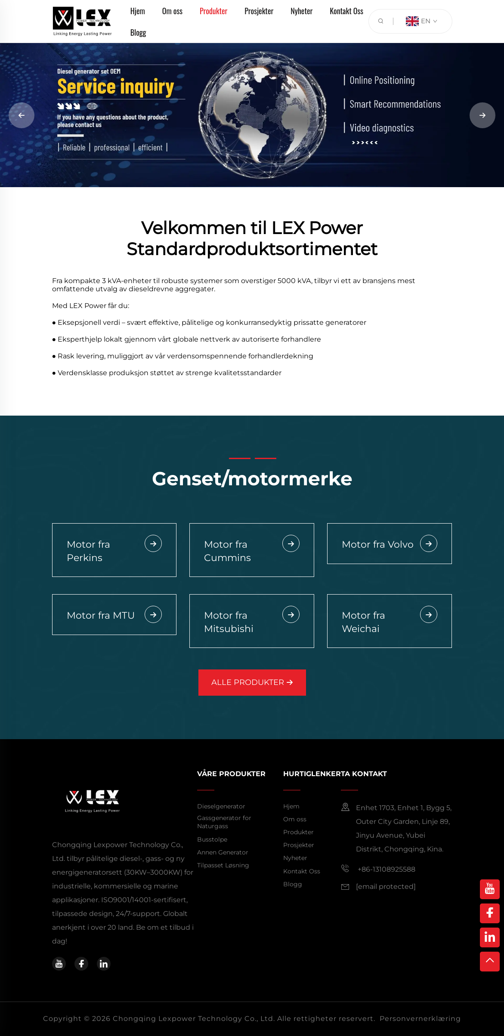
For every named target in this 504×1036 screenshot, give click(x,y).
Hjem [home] (291, 806)
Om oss (294, 819)
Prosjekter (298, 845)
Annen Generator (222, 852)
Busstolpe (212, 839)
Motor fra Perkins (114, 551)
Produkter (298, 832)
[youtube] (59, 964)
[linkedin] (104, 964)
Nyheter (295, 858)
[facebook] (81, 964)
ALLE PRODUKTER (252, 682)
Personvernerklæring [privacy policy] (420, 1018)
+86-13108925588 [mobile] (378, 868)
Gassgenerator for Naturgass (224, 822)
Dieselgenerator (221, 806)
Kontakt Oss (301, 871)
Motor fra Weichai (389, 622)
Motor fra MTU (114, 616)
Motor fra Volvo (389, 545)
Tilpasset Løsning (223, 865)
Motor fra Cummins (252, 551)
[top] (490, 961)
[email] (386, 886)
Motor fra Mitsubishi (252, 622)
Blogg (138, 32)
